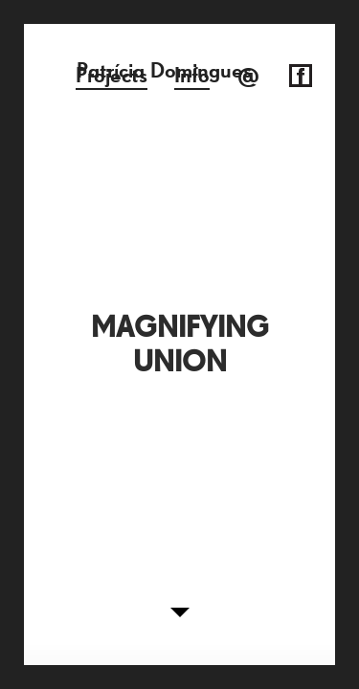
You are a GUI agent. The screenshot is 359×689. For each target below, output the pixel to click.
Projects (111, 75)
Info (192, 75)
